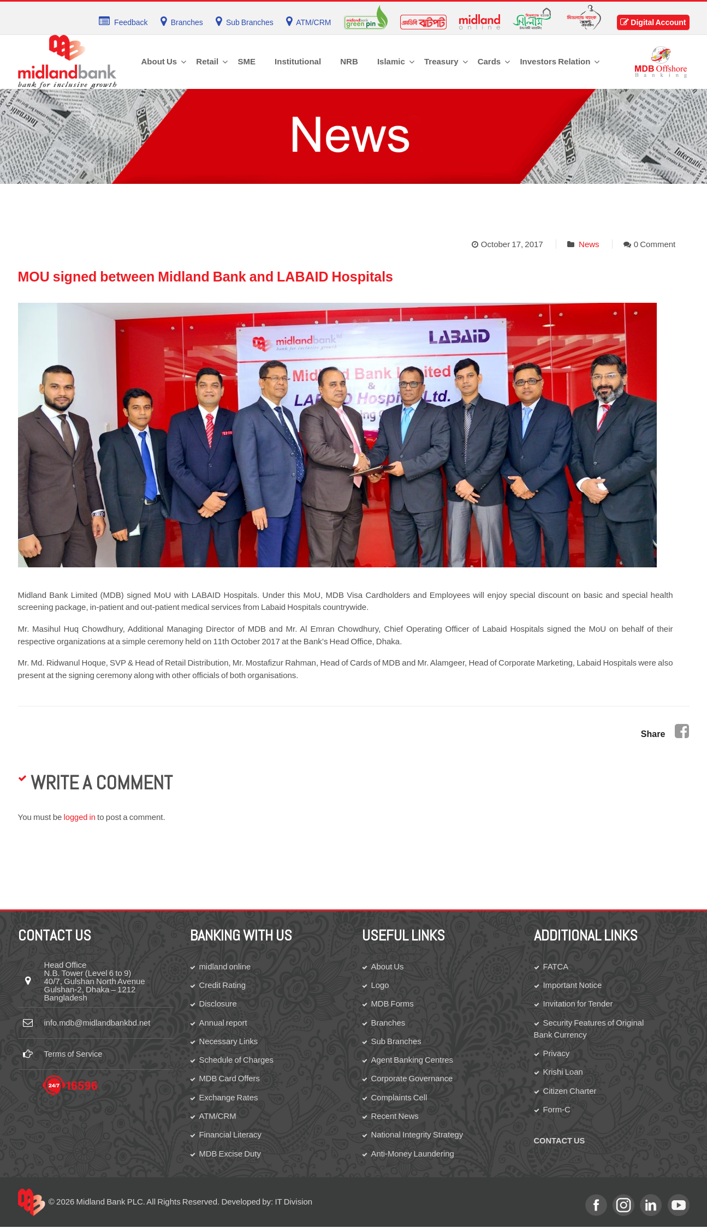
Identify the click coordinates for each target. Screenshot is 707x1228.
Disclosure (218, 1003)
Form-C (557, 1110)
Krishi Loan (563, 1072)
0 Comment (655, 244)
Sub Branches (396, 1041)
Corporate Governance (412, 1078)
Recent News (395, 1116)
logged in (80, 817)
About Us (388, 966)
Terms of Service (74, 1054)
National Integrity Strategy (418, 1135)
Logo (380, 985)
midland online (225, 966)
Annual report (223, 1022)
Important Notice (573, 985)
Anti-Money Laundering (413, 1154)
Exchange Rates (229, 1098)
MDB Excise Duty (230, 1154)
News (589, 244)
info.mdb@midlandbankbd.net (98, 1023)
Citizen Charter (570, 1091)
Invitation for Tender (578, 1003)
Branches (388, 1022)
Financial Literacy (231, 1135)
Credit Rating (223, 985)
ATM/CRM (218, 1116)
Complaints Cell (399, 1098)
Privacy (556, 1053)
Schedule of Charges (237, 1060)
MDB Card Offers (230, 1078)
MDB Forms (392, 1003)
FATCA (556, 966)
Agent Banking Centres (412, 1060)
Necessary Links (229, 1041)
